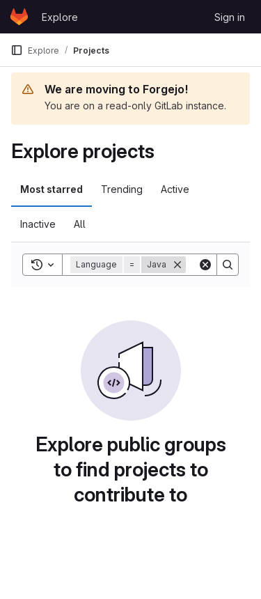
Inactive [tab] (38, 224)
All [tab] (80, 224)
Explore (60, 17)
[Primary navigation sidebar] (17, 50)
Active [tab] (175, 189)
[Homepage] (19, 17)
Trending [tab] (122, 189)
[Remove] (177, 264)
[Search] (227, 265)
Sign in (229, 17)
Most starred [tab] (51, 189)
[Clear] (205, 264)
